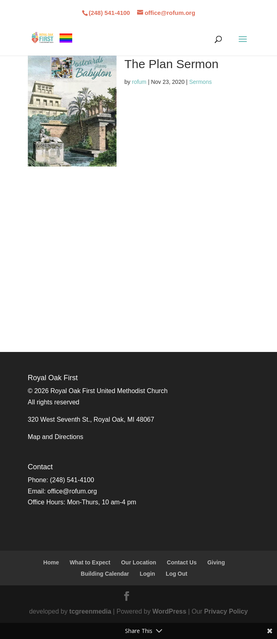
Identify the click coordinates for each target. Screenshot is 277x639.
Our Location (138, 562)
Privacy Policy (226, 611)
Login (147, 573)
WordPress (169, 611)
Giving (216, 562)
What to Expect (90, 562)
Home (51, 562)
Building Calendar (105, 573)
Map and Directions (55, 436)
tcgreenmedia (90, 611)
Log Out (176, 573)
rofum (139, 82)
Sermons (200, 82)
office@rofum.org (72, 491)
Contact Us (182, 562)
